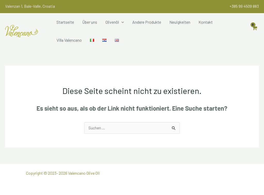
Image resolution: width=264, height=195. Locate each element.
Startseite (65, 22)
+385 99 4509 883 (244, 6)
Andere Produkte (146, 22)
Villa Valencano (69, 40)
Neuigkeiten (179, 22)
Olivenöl (114, 22)
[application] (121, 22)
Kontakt (206, 22)
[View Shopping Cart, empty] (254, 31)
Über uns (89, 22)
